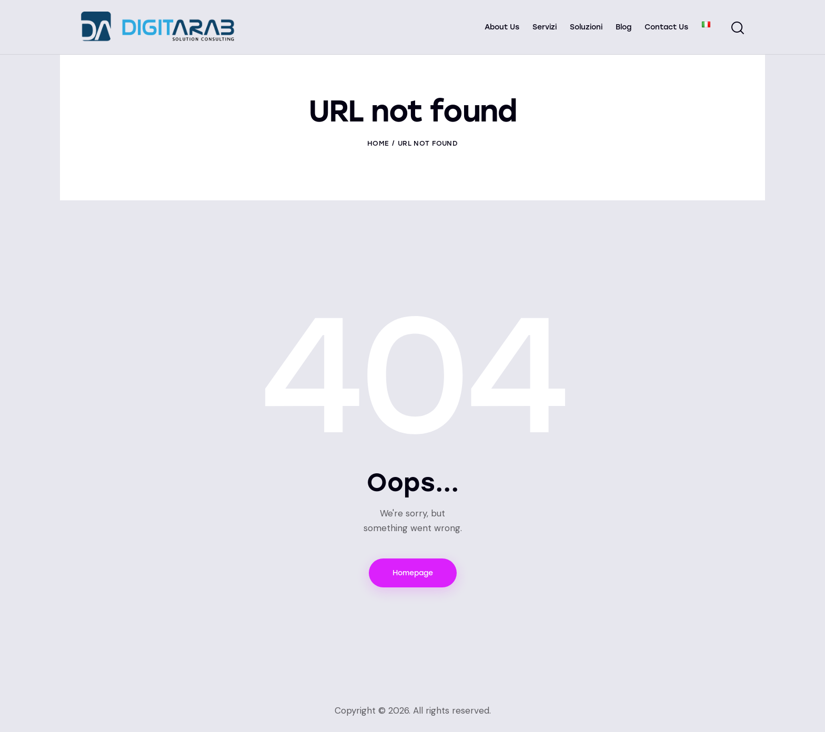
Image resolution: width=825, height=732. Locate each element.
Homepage (413, 572)
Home (378, 143)
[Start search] (737, 28)
